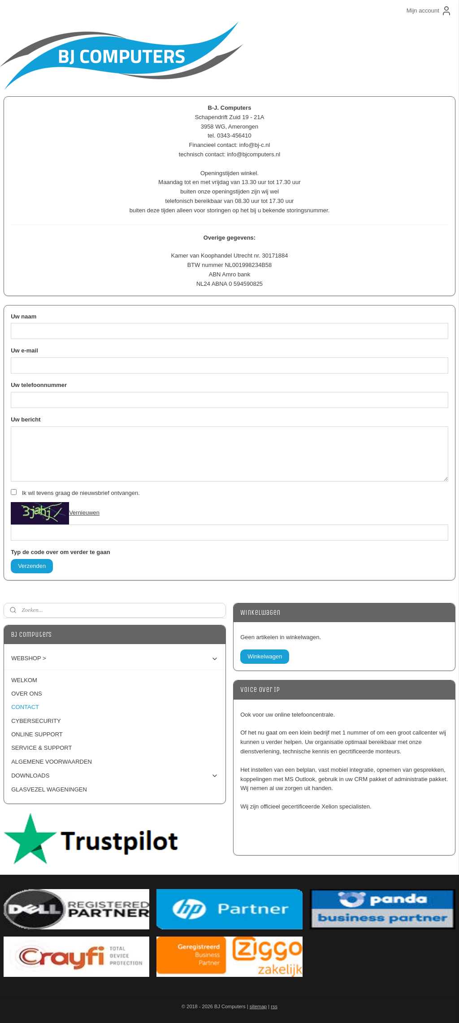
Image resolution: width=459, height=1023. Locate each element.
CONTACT (25, 707)
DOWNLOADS (114, 775)
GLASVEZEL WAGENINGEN (49, 789)
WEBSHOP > (114, 658)
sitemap (258, 1006)
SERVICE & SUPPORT (41, 747)
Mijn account (429, 10)
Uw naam (23, 316)
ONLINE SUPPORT (37, 734)
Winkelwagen (264, 656)
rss (274, 1006)
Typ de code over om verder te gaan (60, 552)
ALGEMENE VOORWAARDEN (51, 761)
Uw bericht (25, 419)
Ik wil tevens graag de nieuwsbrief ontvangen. (81, 493)
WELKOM (24, 680)
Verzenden (32, 566)
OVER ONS (26, 693)
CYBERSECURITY (36, 721)
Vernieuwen (84, 512)
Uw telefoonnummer (39, 385)
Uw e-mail (24, 350)
